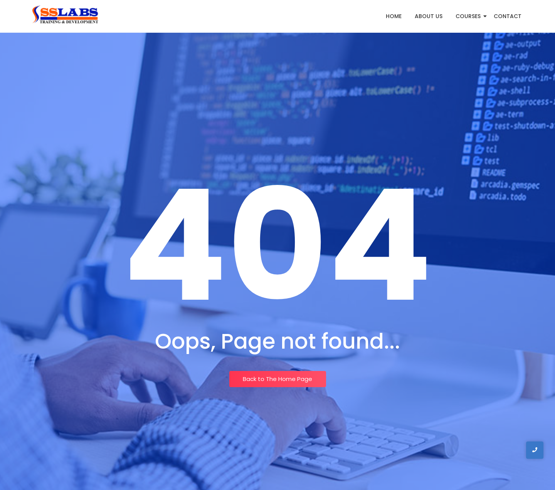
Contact (507, 16)
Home (394, 16)
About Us (428, 16)
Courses (469, 16)
